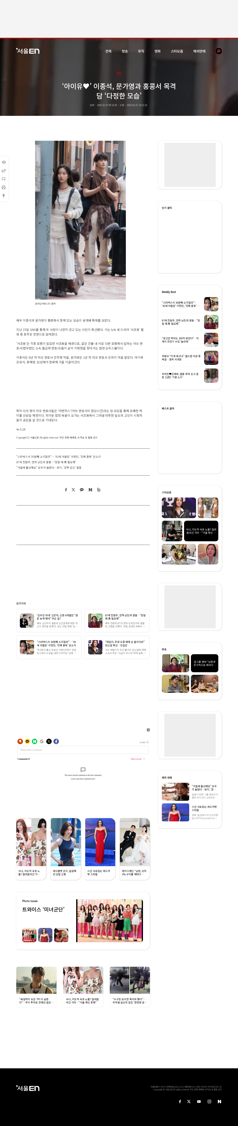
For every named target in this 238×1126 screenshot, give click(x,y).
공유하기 (4, 170)
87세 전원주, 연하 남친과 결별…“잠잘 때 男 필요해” (46, 462)
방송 (125, 51)
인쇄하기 (4, 187)
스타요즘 (177, 51)
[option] (109, 920)
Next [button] (139, 920)
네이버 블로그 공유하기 (90, 490)
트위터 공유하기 (73, 490)
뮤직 (141, 51)
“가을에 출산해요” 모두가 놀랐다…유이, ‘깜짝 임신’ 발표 (49, 467)
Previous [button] (79, 920)
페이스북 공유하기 (66, 490)
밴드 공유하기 (99, 490)
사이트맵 (211, 1086)
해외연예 (199, 51)
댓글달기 (4, 179)
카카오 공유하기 (81, 490)
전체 (108, 51)
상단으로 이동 (4, 196)
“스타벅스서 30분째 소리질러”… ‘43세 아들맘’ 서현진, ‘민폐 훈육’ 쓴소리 (58, 456)
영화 (157, 51)
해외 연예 (167, 777)
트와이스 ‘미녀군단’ (43, 909)
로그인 (219, 1086)
